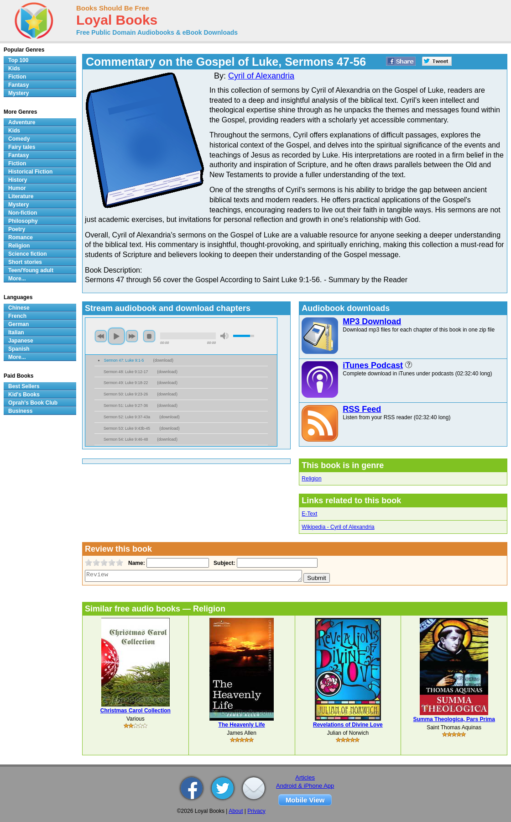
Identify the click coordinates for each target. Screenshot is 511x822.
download (163, 360)
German (18, 324)
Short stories (25, 262)
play (116, 336)
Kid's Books (24, 394)
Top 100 (18, 60)
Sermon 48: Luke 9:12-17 (126, 371)
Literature (20, 196)
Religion (311, 478)
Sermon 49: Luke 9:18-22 (126, 382)
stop (149, 336)
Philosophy (23, 221)
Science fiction (27, 254)
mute (224, 335)
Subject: (223, 563)
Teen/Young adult (30, 270)
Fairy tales (21, 147)
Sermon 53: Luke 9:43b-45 (127, 428)
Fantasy (18, 85)
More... (17, 278)
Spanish (19, 349)
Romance (20, 237)
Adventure (21, 122)
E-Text (309, 514)
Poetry (16, 229)
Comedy (19, 139)
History (17, 180)
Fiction (17, 77)
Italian (16, 332)
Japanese (20, 340)
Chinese (19, 308)
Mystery (18, 93)
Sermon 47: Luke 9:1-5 (124, 360)
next (131, 336)
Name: (135, 563)
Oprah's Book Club (32, 403)
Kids (14, 68)
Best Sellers (24, 386)
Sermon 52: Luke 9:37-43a (127, 417)
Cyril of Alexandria (261, 75)
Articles (305, 777)
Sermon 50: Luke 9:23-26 (126, 394)
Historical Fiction (30, 172)
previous (100, 336)
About (236, 811)
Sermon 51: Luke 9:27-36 (126, 405)
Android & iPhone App (305, 785)
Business (20, 411)
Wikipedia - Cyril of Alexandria (338, 527)
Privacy (256, 811)
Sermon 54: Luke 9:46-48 (126, 439)
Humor (17, 188)
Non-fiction (22, 213)
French (17, 316)
